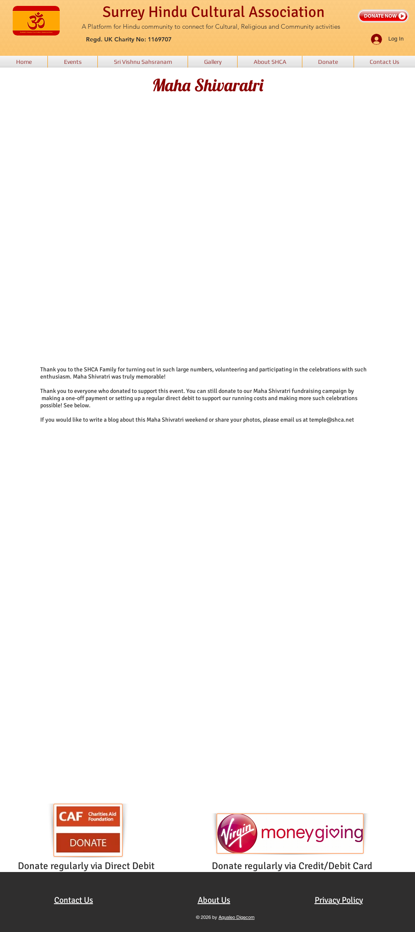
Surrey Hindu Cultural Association (213, 12)
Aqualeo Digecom (237, 917)
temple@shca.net (331, 419)
